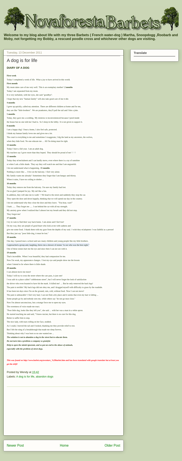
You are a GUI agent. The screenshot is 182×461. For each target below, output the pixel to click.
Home (64, 445)
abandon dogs (44, 376)
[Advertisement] (63, 411)
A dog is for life (25, 376)
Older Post (112, 445)
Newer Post (15, 445)
